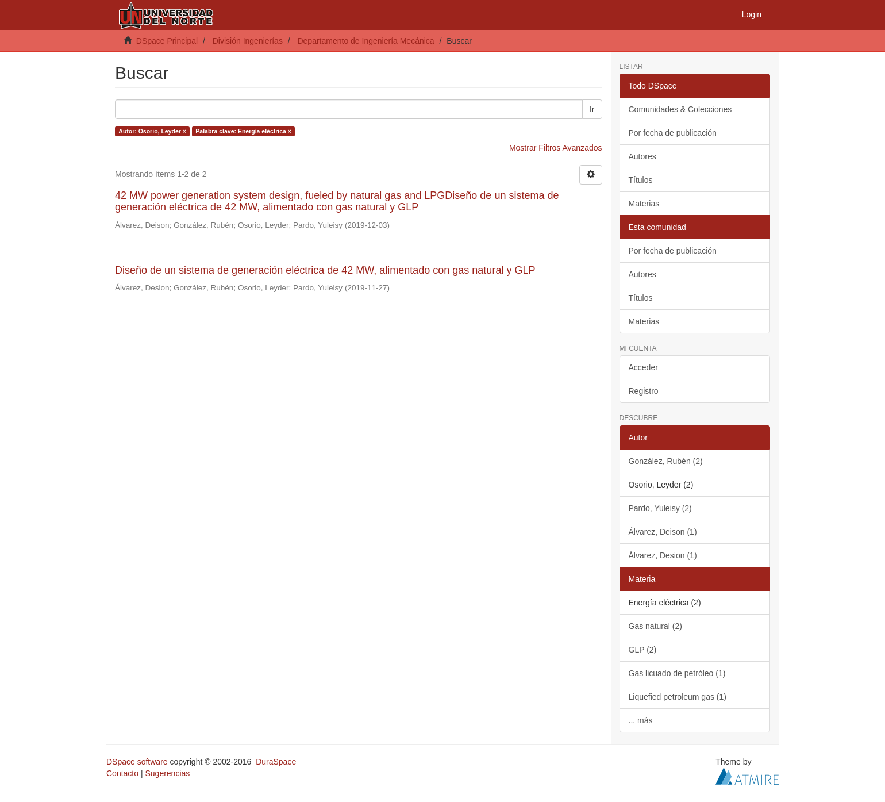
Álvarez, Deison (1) (663, 531)
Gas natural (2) (655, 626)
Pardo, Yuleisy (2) (660, 508)
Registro (644, 391)
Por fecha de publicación (673, 132)
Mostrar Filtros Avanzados (555, 147)
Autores (642, 156)
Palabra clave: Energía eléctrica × (243, 131)
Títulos (641, 180)
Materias (644, 203)
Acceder (643, 367)
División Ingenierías (248, 40)
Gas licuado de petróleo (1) (677, 673)
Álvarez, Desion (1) (663, 555)
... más (641, 720)
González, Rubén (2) (666, 461)
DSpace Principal (167, 40)
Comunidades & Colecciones (680, 109)
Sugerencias (167, 773)
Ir (592, 109)
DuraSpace (276, 761)
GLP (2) (643, 649)
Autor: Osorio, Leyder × (152, 131)
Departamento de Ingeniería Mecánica (365, 40)
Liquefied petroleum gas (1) (677, 696)
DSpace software (137, 761)
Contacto (122, 773)
